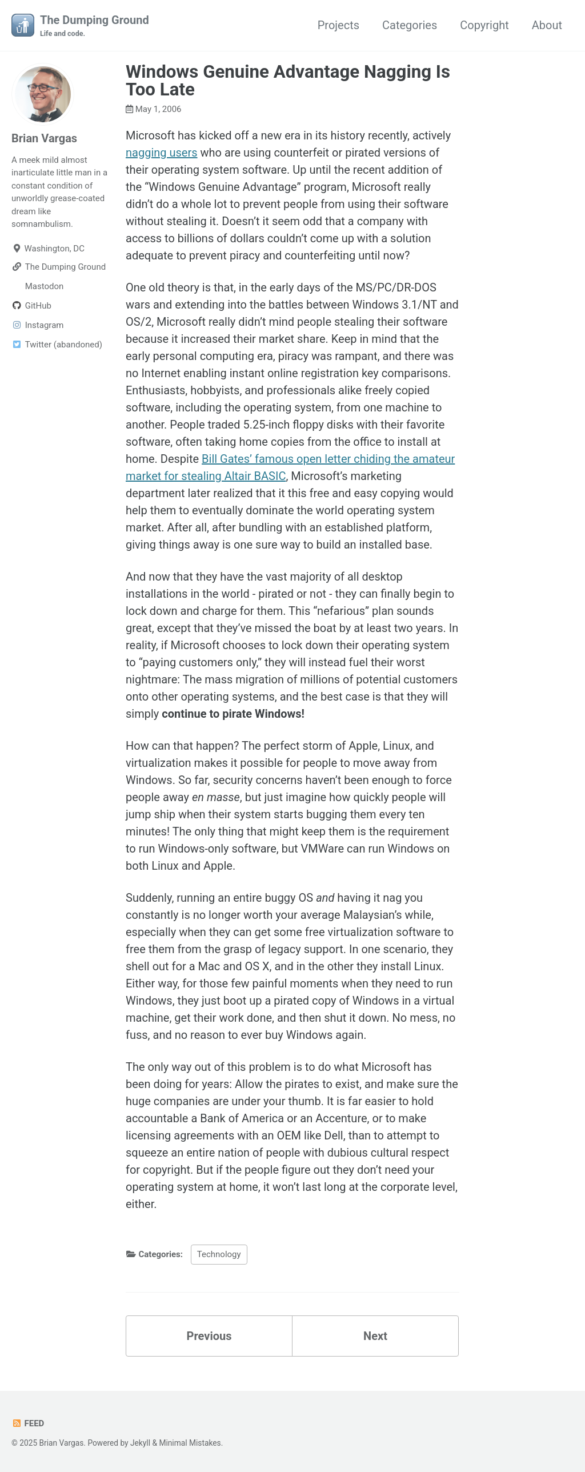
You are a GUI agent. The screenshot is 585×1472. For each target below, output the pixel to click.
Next (375, 1336)
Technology (219, 1254)
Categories (409, 25)
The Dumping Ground (94, 26)
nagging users (162, 152)
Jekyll (140, 1442)
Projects (338, 25)
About (547, 25)
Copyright (484, 25)
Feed (27, 1423)
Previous (209, 1336)
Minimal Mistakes (190, 1442)
